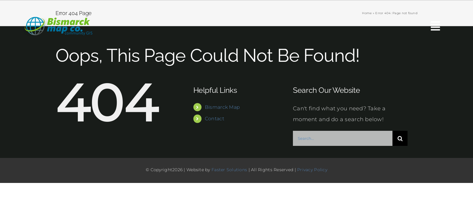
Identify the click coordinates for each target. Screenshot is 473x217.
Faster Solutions (229, 169)
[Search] (400, 138)
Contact (214, 118)
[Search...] (342, 138)
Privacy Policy (312, 169)
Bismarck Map (222, 107)
